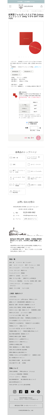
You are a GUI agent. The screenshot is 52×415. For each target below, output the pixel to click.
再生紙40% (27, 71)
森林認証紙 (15, 71)
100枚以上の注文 (33, 122)
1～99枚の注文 (32, 123)
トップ (9, 11)
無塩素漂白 (15, 74)
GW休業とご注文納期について (26, 1)
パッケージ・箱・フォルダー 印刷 (21, 11)
